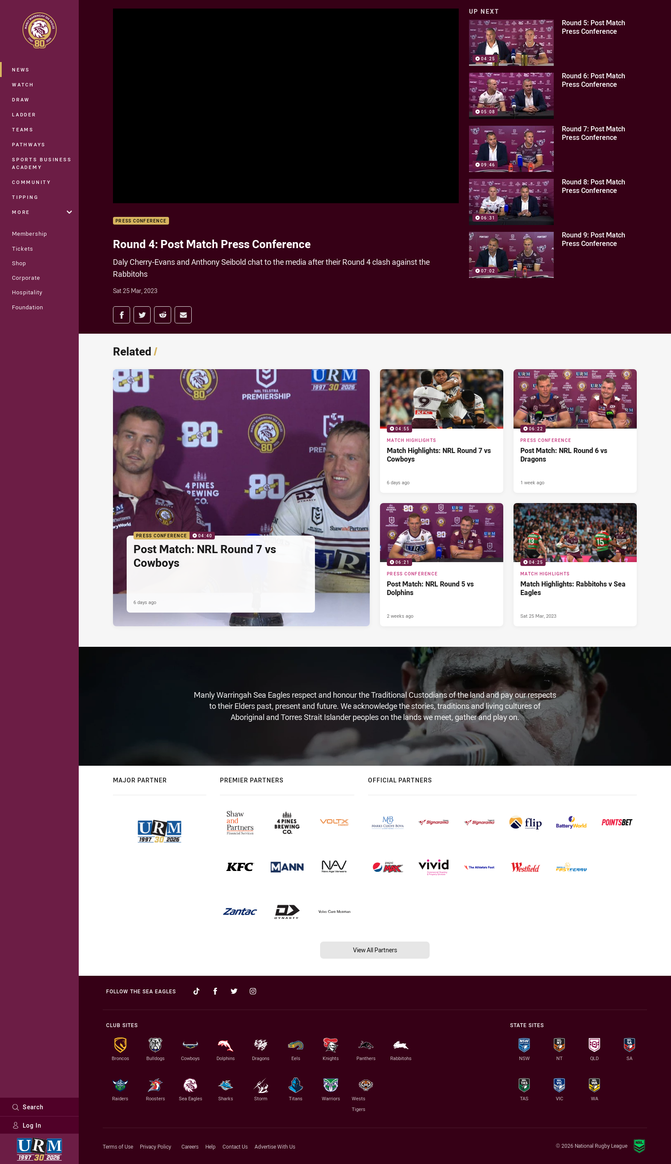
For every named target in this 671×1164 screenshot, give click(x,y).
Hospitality (27, 292)
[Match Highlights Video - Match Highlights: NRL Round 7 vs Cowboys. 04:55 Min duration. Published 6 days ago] (441, 430)
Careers (190, 1146)
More (42, 212)
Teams (23, 129)
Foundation (27, 307)
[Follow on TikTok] (196, 991)
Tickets (22, 248)
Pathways (29, 144)
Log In (27, 1125)
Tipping (25, 197)
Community (31, 182)
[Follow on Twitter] (234, 991)
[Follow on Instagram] (252, 991)
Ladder (24, 114)
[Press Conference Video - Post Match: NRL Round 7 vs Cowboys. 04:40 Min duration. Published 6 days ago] (241, 497)
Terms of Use (118, 1146)
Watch (23, 84)
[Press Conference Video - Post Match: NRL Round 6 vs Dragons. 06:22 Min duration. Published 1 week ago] (575, 430)
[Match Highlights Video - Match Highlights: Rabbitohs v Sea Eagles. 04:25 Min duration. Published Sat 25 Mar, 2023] (575, 564)
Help (210, 1146)
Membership (29, 233)
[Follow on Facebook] (215, 991)
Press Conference (141, 221)
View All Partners (375, 950)
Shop (19, 263)
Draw (21, 99)
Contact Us (235, 1146)
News (21, 69)
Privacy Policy (155, 1146)
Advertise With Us (275, 1146)
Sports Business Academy (41, 163)
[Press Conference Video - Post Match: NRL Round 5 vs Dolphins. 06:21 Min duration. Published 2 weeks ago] (441, 564)
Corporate (26, 277)
